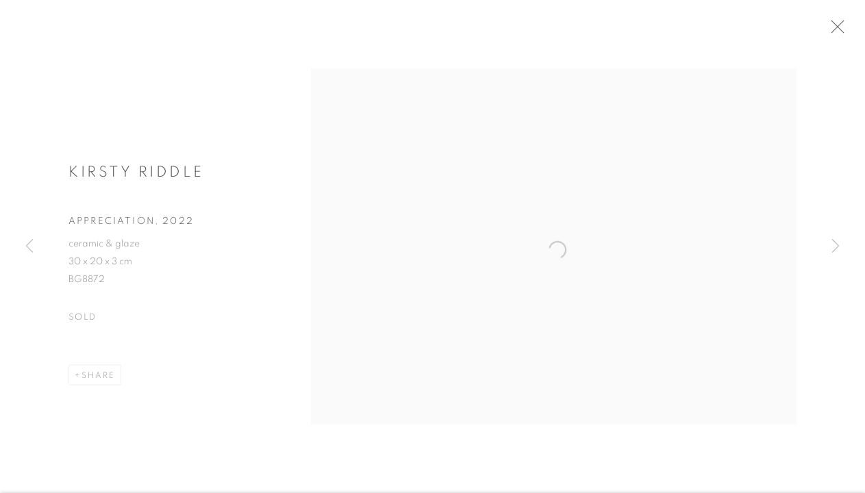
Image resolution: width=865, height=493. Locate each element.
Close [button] (840, 31)
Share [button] (98, 378)
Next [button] (835, 246)
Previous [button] (29, 246)
